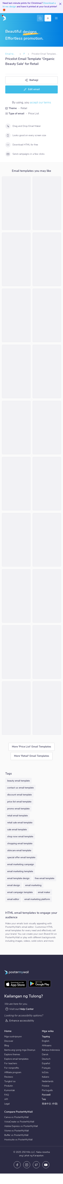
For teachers (10, 1063)
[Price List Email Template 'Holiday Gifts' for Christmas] (47, 652)
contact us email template (20, 787)
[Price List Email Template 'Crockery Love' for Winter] (47, 540)
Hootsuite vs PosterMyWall (18, 1139)
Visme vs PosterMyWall (16, 1130)
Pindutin (8, 1085)
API (6, 1099)
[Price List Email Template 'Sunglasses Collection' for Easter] (47, 427)
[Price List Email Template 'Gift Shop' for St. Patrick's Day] (47, 596)
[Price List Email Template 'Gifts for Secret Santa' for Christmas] (16, 540)
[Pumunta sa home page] (3, 18)
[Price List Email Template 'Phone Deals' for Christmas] (16, 315)
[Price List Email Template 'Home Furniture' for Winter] (16, 259)
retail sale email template (19, 822)
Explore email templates (16, 1059)
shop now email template (20, 836)
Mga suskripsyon (13, 1036)
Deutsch (46, 1059)
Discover (8, 1041)
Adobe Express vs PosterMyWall (21, 1126)
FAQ (6, 1094)
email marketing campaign (20, 864)
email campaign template (20, 892)
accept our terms (40, 102)
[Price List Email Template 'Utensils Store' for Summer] (16, 427)
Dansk (45, 1054)
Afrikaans (46, 1045)
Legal (7, 1103)
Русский (46, 1094)
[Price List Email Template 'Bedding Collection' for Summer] (16, 483)
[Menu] (56, 18)
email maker (44, 892)
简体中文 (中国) (50, 1103)
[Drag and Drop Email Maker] (8, 126)
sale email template (17, 829)
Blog (6, 1045)
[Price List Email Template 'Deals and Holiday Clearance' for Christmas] (16, 708)
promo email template (18, 808)
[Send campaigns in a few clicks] (8, 154)
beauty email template (18, 780)
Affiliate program (12, 1072)
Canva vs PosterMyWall (16, 1117)
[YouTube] (45, 1164)
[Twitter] (36, 1164)
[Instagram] (26, 1164)
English (45, 1041)
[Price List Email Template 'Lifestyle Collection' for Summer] (47, 259)
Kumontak (9, 1090)
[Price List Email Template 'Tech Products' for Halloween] (16, 596)
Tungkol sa (9, 1081)
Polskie (45, 1085)
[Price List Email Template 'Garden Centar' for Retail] (16, 371)
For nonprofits (11, 1067)
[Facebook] (17, 1164)
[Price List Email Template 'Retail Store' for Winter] (47, 315)
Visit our (19, 1009)
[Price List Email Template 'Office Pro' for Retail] (47, 483)
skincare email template (19, 850)
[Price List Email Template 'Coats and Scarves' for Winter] (47, 371)
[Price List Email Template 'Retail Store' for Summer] (16, 203)
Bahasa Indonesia (51, 1050)
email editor (13, 899)
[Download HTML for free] (8, 144)
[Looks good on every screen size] (8, 135)
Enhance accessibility (19, 1020)
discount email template (19, 794)
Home (7, 1031)
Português (47, 1090)
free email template (44, 878)
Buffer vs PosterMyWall (16, 1135)
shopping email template (19, 843)
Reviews (8, 1076)
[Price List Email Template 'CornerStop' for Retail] (47, 203)
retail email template (17, 815)
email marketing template (20, 871)
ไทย (44, 1099)
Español (46, 1063)
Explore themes (12, 1054)
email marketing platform (37, 899)
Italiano (45, 1076)
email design (13, 885)
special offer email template (21, 857)
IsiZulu (45, 1072)
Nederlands (47, 1081)
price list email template (19, 801)
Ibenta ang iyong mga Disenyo (19, 1050)
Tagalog (46, 1036)
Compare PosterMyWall (18, 1112)
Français (46, 1067)
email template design (18, 878)
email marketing (33, 885)
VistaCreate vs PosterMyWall (19, 1121)
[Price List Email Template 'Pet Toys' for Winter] (47, 708)
